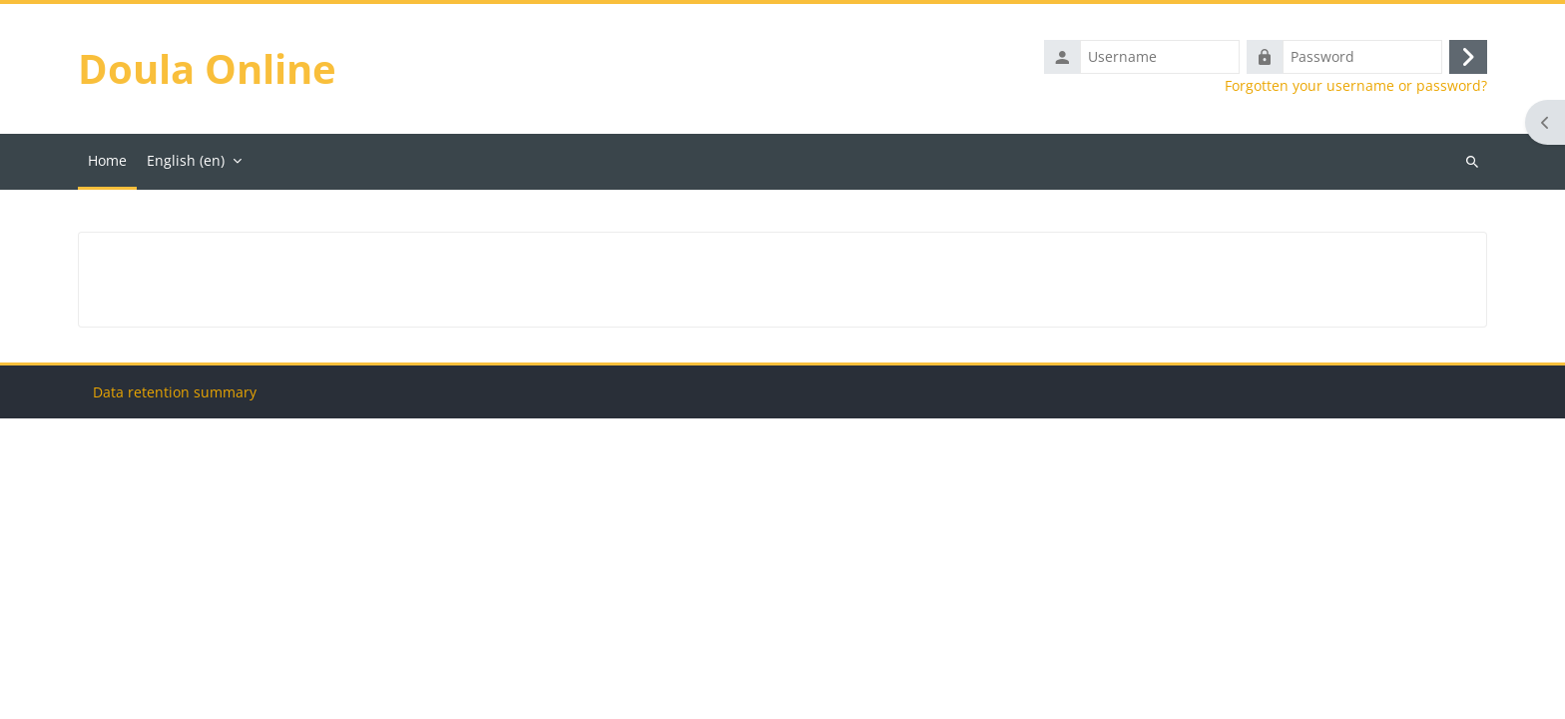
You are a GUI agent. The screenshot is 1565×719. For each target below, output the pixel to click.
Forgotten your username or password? (1356, 86)
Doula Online (207, 68)
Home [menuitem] (107, 160)
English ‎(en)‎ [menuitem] (186, 160)
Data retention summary (175, 692)
